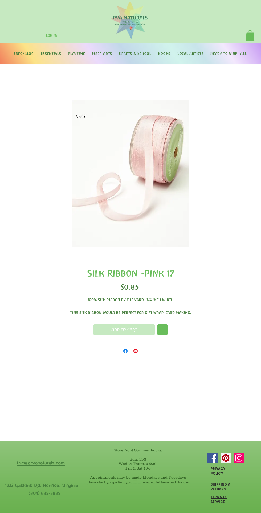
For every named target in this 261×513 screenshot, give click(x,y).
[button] (250, 35)
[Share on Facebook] (125, 351)
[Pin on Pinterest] (135, 351)
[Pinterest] (226, 458)
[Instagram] (239, 458)
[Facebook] (212, 458)
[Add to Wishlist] (162, 329)
